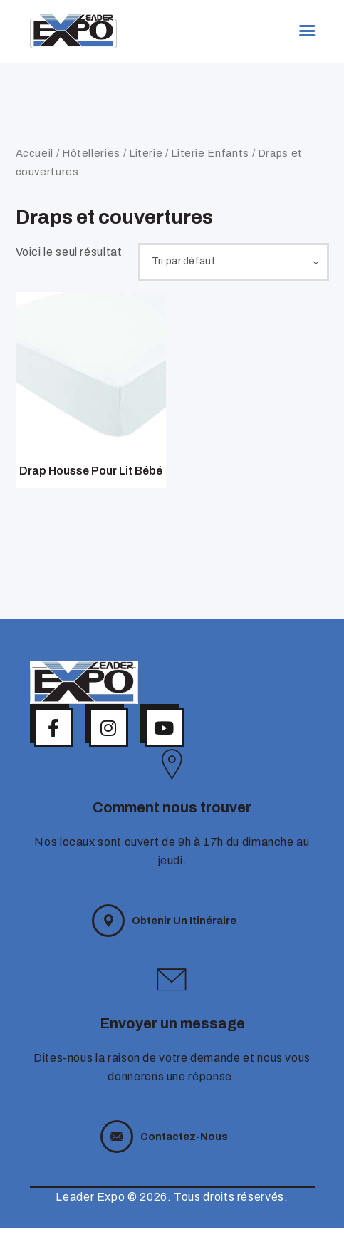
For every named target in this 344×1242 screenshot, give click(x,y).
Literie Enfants (210, 153)
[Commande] (228, 263)
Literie (145, 153)
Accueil (34, 153)
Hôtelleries (91, 153)
